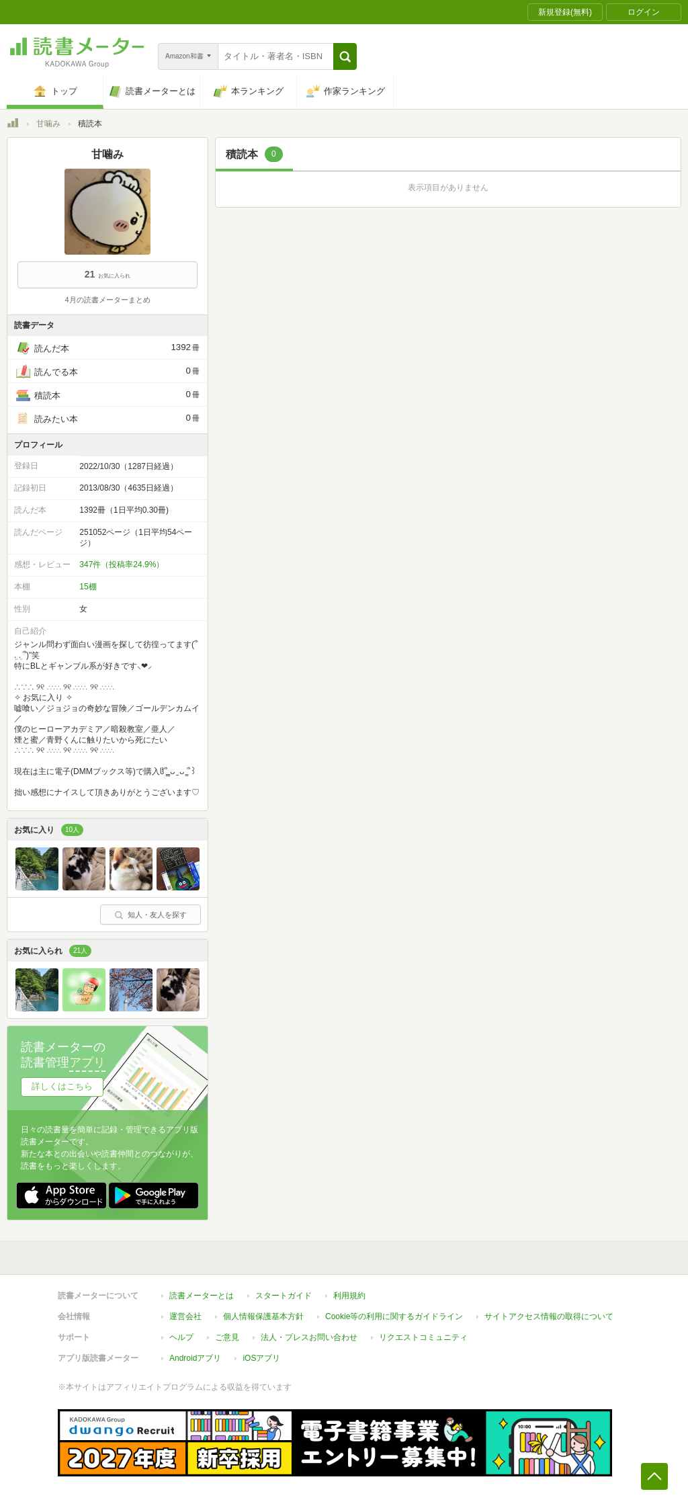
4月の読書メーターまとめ (107, 300)
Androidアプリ (195, 1358)
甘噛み (48, 123)
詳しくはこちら (62, 1086)
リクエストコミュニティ (423, 1337)
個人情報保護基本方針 (263, 1316)
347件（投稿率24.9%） (121, 564)
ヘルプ (181, 1337)
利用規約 (349, 1296)
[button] (345, 56)
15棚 (87, 586)
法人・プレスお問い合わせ (309, 1337)
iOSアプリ (261, 1358)
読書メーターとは (201, 1296)
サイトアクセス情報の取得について (548, 1316)
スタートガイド (283, 1296)
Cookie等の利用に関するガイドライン (394, 1316)
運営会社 (185, 1316)
